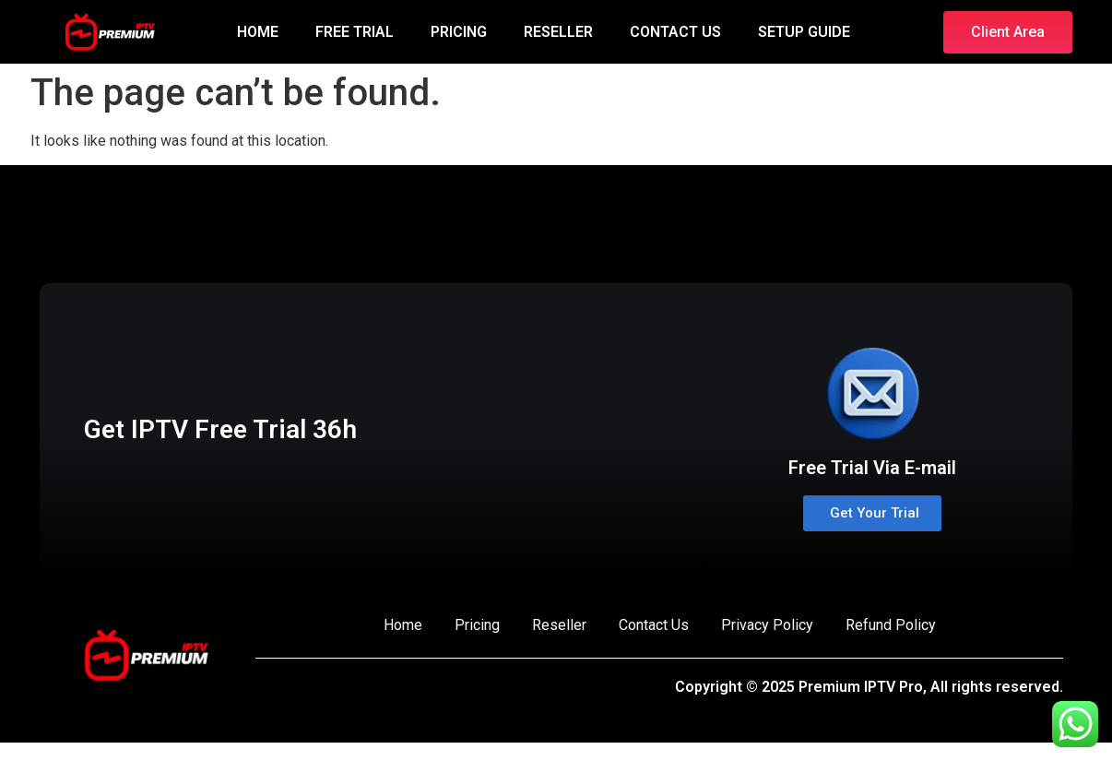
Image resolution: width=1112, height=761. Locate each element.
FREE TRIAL (354, 32)
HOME (257, 32)
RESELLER (558, 32)
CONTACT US (675, 32)
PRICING (459, 32)
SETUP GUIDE (804, 32)
